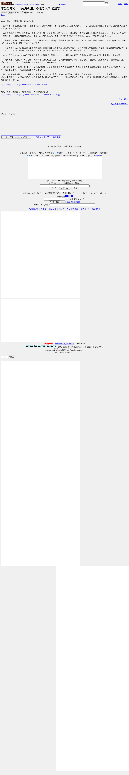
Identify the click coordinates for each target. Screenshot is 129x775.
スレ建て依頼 (72, 213)
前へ (126, 4)
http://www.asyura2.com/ (64, 348)
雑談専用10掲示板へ (119, 104)
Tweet (3, 15)
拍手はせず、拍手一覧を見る (48, 137)
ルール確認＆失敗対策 (70, 206)
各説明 (98, 155)
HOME (19, 5)
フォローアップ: (8, 114)
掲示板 (25, 5)
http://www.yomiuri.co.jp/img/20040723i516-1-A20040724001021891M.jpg (30, 94)
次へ (120, 4)
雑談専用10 (34, 5)
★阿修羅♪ (63, 4)
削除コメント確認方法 (90, 213)
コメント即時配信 (56, 213)
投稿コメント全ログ (38, 213)
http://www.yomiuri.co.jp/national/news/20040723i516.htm (24, 84)
